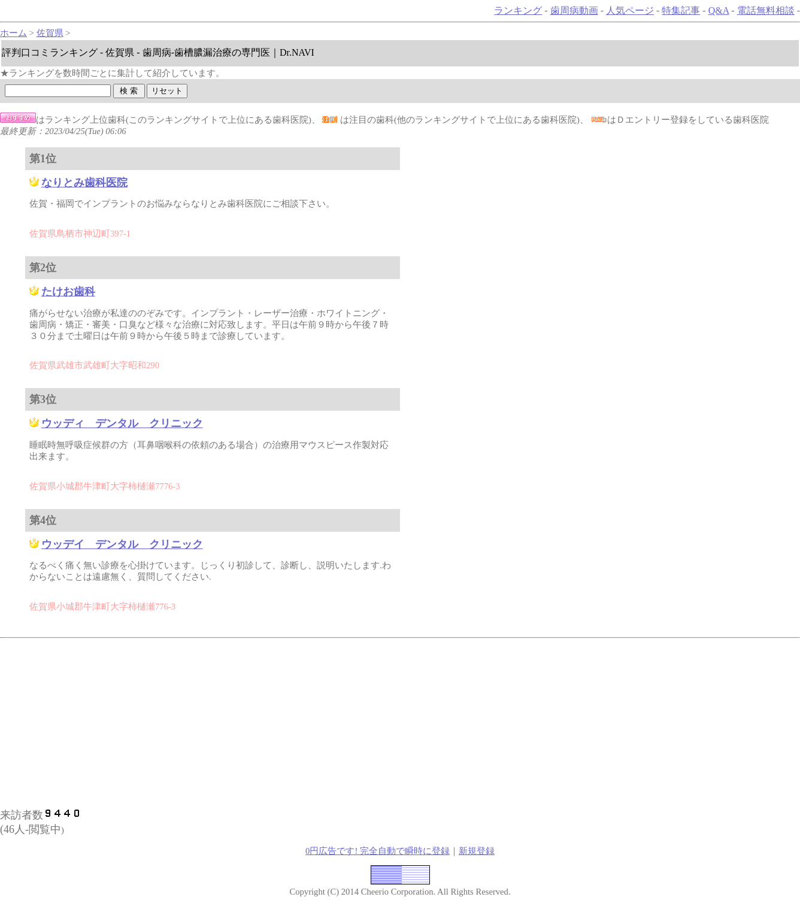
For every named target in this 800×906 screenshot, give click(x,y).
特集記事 (681, 10)
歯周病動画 (574, 10)
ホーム (13, 33)
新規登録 (477, 851)
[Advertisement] (218, 721)
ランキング (518, 10)
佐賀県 (50, 33)
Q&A (718, 10)
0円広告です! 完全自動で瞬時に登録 (377, 851)
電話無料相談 (766, 10)
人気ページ (630, 10)
